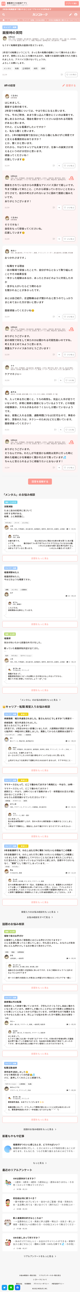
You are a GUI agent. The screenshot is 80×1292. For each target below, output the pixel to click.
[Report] (62, 74)
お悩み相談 (14, 20)
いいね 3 (71, 74)
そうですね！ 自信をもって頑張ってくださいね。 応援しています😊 (24, 228)
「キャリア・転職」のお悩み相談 (33, 20)
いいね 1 (69, 467)
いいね (70, 380)
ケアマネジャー (13, 374)
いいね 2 (69, 165)
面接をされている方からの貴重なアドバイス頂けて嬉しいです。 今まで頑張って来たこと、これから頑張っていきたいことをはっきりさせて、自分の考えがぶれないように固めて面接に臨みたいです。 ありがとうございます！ (40, 193)
